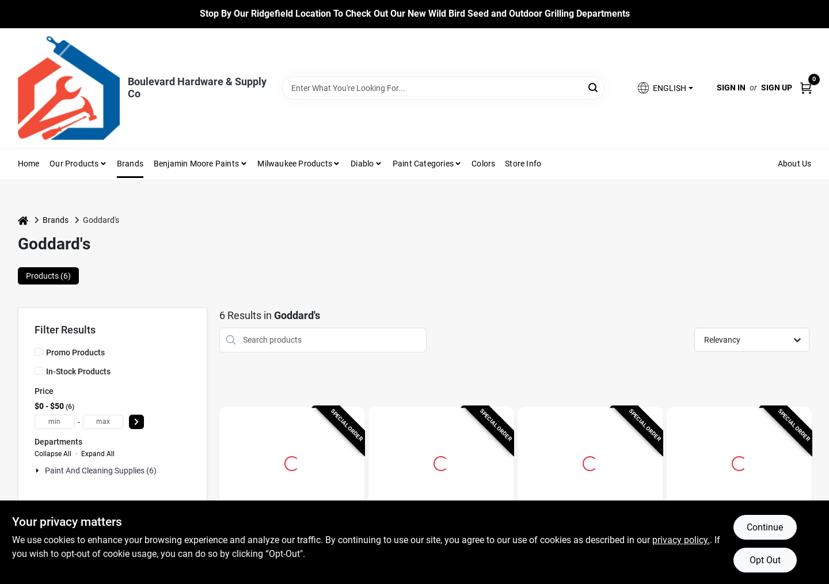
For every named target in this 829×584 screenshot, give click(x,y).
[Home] (23, 220)
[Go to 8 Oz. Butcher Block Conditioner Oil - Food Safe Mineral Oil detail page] (441, 462)
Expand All (98, 454)
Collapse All (53, 454)
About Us (795, 163)
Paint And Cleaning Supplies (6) (101, 470)
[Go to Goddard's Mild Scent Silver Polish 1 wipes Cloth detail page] (739, 462)
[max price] (103, 422)
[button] (664, 87)
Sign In (731, 87)
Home (29, 163)
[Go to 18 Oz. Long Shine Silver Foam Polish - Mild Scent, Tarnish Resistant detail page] (292, 462)
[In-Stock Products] (39, 371)
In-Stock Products (78, 371)
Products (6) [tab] (48, 275)
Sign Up (776, 87)
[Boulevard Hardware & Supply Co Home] (69, 88)
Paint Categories (423, 163)
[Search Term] (443, 88)
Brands (130, 163)
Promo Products (75, 352)
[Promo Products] (39, 352)
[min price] (55, 422)
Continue (765, 527)
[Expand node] (38, 470)
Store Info (523, 163)
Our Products (74, 163)
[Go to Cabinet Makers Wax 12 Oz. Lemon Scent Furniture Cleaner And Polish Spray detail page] (590, 462)
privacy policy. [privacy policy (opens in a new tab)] (681, 539)
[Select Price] (136, 422)
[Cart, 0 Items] (806, 88)
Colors (483, 163)
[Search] (593, 87)
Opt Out (765, 560)
